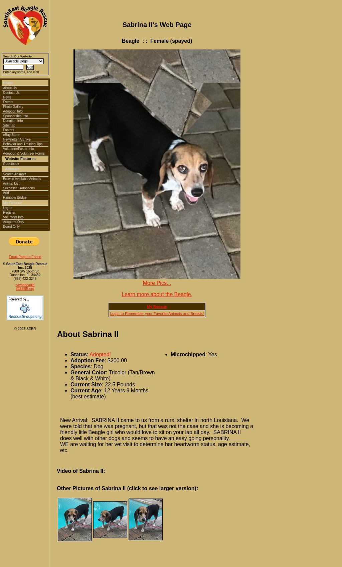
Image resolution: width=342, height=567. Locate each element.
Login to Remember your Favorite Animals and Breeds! (157, 314)
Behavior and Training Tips (22, 144)
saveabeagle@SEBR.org (25, 287)
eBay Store (11, 135)
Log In (7, 208)
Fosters (8, 130)
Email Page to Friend (25, 257)
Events (8, 102)
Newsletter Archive (17, 139)
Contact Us (11, 92)
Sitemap (9, 125)
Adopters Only (13, 222)
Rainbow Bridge (15, 197)
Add (6, 193)
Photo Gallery (13, 107)
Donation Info (13, 121)
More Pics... (157, 283)
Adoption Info (13, 111)
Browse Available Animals (22, 179)
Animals (12, 169)
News (7, 97)
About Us (10, 88)
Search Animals (14, 174)
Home (8, 83)
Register (9, 212)
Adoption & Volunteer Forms (24, 153)
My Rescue (12, 203)
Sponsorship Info (15, 116)
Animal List (11, 183)
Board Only (11, 226)
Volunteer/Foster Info (18, 149)
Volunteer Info (13, 217)
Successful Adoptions (19, 188)
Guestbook (11, 164)
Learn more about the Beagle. (157, 294)
